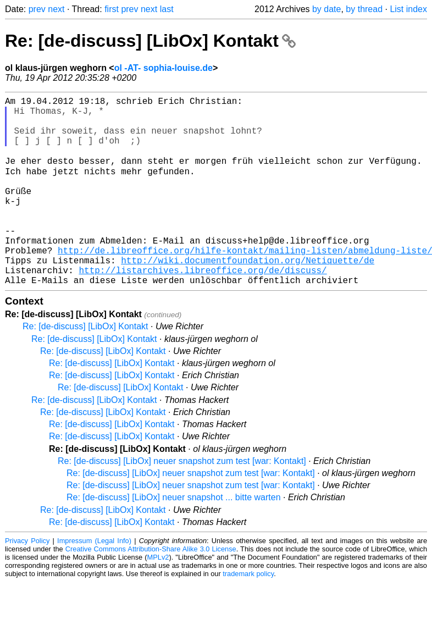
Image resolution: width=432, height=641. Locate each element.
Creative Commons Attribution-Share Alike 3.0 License (150, 589)
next (56, 9)
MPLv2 (158, 598)
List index (408, 9)
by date (326, 9)
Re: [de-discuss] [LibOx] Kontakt (150, 41)
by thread (364, 9)
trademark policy (248, 614)
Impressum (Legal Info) (94, 581)
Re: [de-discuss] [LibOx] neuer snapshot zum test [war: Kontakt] (182, 501)
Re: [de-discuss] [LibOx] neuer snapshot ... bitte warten (174, 538)
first (111, 9)
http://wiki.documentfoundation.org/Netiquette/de (247, 296)
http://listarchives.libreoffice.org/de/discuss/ (202, 308)
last (167, 9)
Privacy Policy (27, 581)
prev (37, 9)
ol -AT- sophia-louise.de (163, 68)
